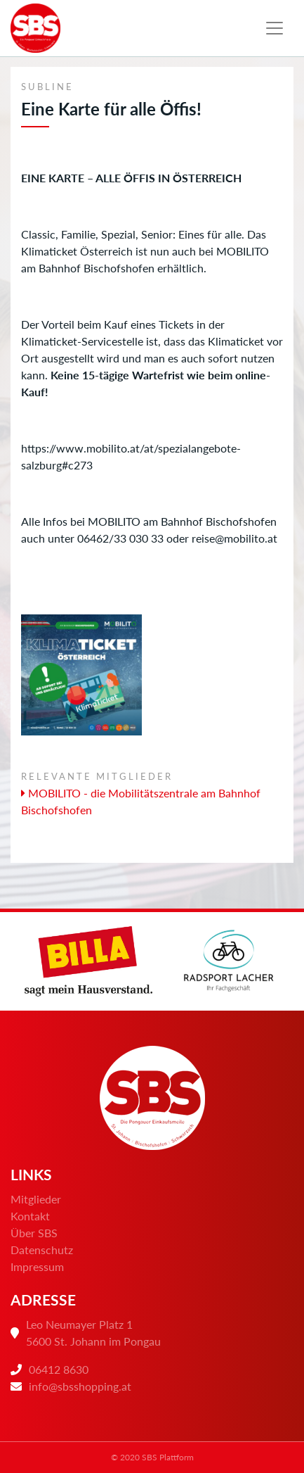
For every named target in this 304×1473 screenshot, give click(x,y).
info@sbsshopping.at (80, 1386)
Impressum (37, 1266)
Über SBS (34, 1232)
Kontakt (30, 1215)
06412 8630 (58, 1369)
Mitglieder (36, 1199)
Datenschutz (42, 1249)
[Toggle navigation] (274, 28)
